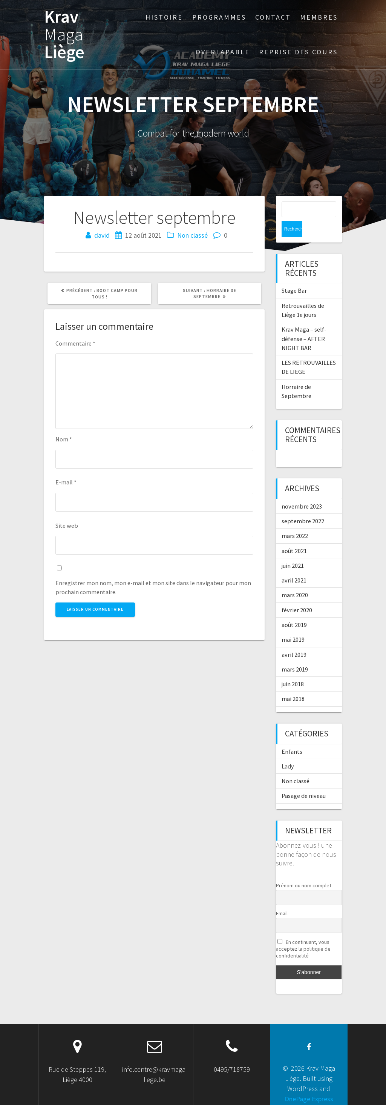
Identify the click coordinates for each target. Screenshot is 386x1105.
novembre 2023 (302, 490)
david (102, 235)
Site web (66, 525)
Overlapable (223, 52)
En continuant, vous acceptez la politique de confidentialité (303, 933)
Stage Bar (294, 274)
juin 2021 (293, 549)
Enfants (292, 735)
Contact (273, 17)
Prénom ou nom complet (303, 869)
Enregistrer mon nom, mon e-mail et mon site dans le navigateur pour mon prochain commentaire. (153, 587)
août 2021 (294, 535)
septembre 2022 (303, 505)
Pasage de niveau (304, 780)
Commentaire (75, 343)
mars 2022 (295, 520)
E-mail (66, 482)
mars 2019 (295, 653)
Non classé (192, 235)
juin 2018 (293, 668)
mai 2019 (293, 623)
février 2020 (297, 594)
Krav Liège (64, 34)
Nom (63, 439)
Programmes (219, 17)
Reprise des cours (298, 52)
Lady (288, 750)
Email (282, 897)
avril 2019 (294, 638)
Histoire (164, 17)
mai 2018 (293, 683)
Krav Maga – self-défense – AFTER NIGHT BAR (304, 323)
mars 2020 (295, 579)
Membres (319, 17)
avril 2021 (294, 564)
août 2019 (294, 609)
